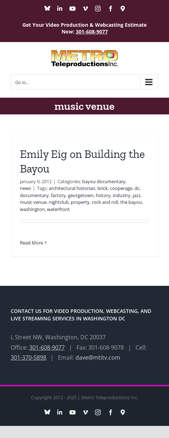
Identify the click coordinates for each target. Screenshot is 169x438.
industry (122, 195)
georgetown (81, 195)
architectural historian (72, 188)
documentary (34, 195)
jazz (137, 195)
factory (58, 195)
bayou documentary (104, 181)
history (103, 195)
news (25, 188)
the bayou (131, 202)
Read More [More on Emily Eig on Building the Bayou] (31, 242)
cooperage (121, 188)
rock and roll (105, 202)
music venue (33, 202)
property (80, 202)
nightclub (59, 202)
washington (32, 209)
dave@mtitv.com (97, 357)
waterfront (58, 209)
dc (136, 188)
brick (102, 188)
